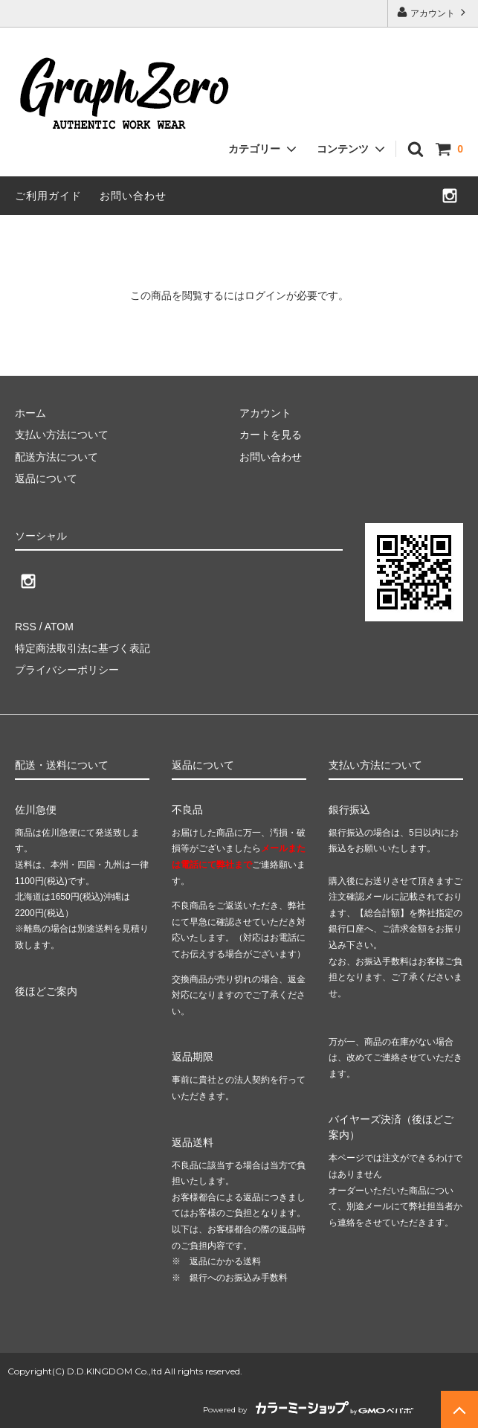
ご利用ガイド (48, 196)
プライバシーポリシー (67, 670)
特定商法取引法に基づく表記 (82, 648)
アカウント (433, 12)
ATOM (59, 627)
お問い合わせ (133, 196)
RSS (25, 627)
